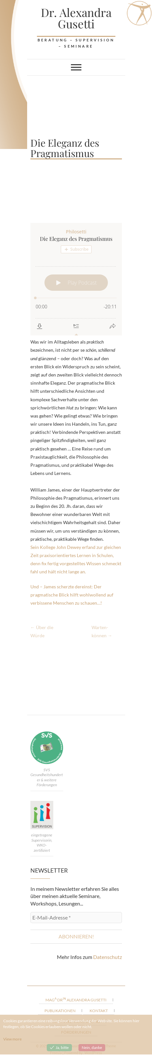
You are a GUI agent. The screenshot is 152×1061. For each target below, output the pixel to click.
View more (12, 1039)
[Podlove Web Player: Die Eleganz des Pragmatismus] (76, 279)
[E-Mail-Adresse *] (76, 917)
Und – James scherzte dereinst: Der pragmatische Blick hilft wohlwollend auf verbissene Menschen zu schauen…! (71, 595)
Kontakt (99, 1010)
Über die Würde (41, 631)
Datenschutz (107, 957)
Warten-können (102, 631)
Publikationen (60, 1010)
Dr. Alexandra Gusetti (76, 18)
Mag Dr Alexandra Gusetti (76, 999)
